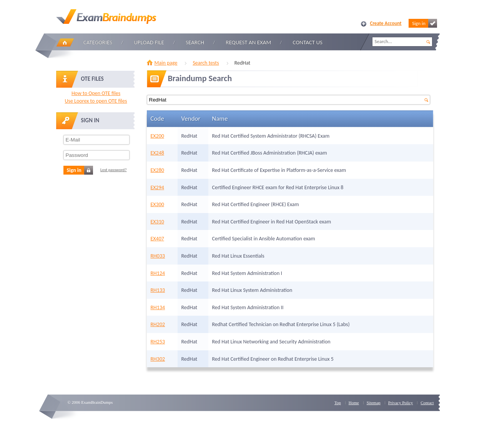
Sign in (424, 23)
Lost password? (113, 169)
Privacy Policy (400, 402)
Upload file (149, 42)
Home (65, 42)
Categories (97, 42)
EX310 (157, 221)
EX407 (157, 238)
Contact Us (307, 42)
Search (195, 42)
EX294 (157, 187)
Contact (427, 402)
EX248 (157, 153)
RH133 (158, 290)
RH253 (158, 341)
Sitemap (374, 402)
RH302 (158, 359)
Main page (166, 63)
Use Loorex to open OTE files (96, 101)
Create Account (386, 23)
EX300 (157, 204)
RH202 (158, 324)
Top (337, 402)
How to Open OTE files (95, 93)
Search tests (206, 63)
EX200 (157, 136)
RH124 (158, 273)
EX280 (157, 170)
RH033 (158, 256)
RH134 (158, 307)
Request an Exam (248, 42)
